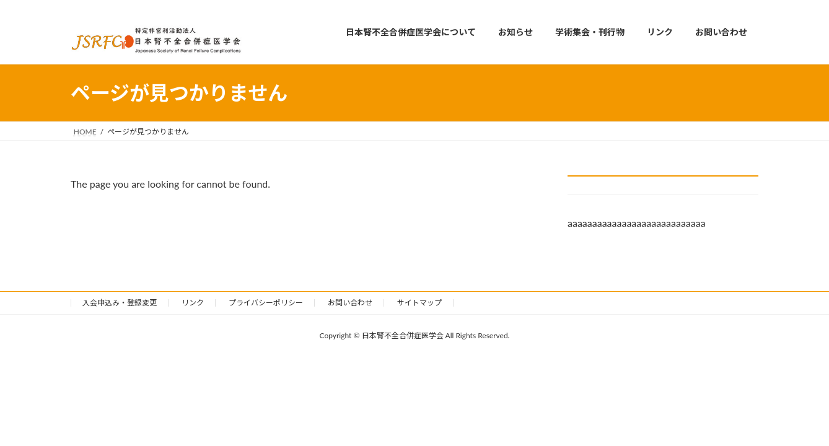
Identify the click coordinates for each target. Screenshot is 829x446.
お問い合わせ (350, 302)
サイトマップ (419, 302)
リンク (193, 302)
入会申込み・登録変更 (119, 302)
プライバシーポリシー (266, 302)
